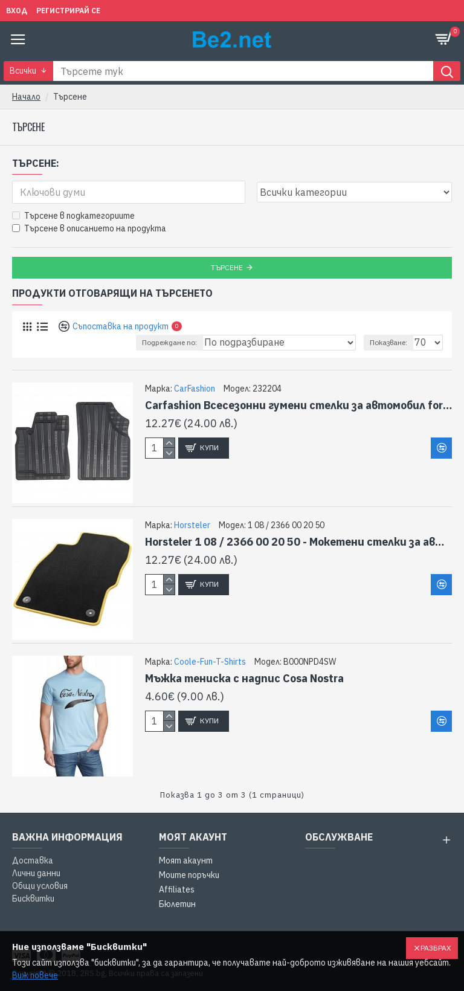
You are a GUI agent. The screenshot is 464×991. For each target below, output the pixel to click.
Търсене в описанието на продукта (89, 228)
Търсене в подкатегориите (73, 215)
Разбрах (435, 947)
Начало (26, 96)
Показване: (388, 342)
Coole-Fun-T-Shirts (210, 661)
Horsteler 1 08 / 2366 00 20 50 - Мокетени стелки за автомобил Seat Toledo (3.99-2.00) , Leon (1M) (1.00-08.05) (298, 542)
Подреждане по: (169, 342)
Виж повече (35, 975)
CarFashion (194, 388)
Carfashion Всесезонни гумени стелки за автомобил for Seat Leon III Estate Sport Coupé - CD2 (298, 405)
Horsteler (192, 525)
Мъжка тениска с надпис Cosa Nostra (244, 678)
